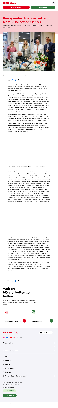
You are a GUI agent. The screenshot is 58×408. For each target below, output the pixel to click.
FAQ (5, 356)
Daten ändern (9, 368)
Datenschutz (21, 403)
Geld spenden (43, 7)
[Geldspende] (51, 321)
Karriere (7, 372)
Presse (6, 364)
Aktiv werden (9, 75)
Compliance (13, 403)
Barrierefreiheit (29, 403)
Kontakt (7, 360)
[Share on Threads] (18, 80)
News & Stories (17, 75)
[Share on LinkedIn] (15, 80)
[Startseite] (3, 75)
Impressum (5, 403)
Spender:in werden (16, 7)
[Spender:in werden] (24, 321)
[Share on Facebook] (12, 80)
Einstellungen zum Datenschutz (42, 403)
